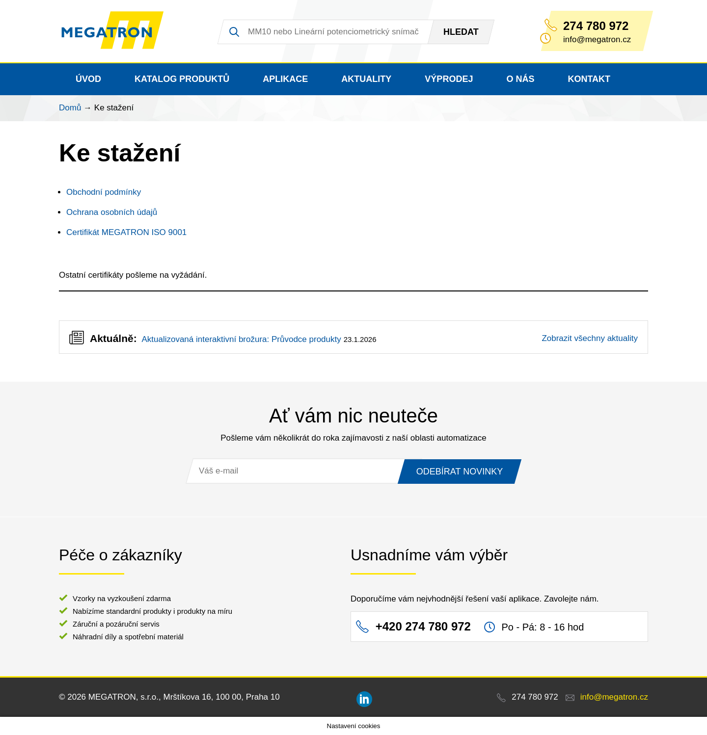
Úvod (88, 79)
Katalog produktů (182, 79)
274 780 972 (595, 26)
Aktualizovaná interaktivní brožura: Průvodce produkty (241, 339)
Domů (70, 107)
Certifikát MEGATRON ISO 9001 (126, 232)
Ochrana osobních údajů (111, 212)
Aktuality (366, 79)
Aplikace (285, 79)
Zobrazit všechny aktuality (590, 338)
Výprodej (449, 79)
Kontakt (589, 79)
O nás (520, 79)
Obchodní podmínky (103, 192)
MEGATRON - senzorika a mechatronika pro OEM (115, 31)
